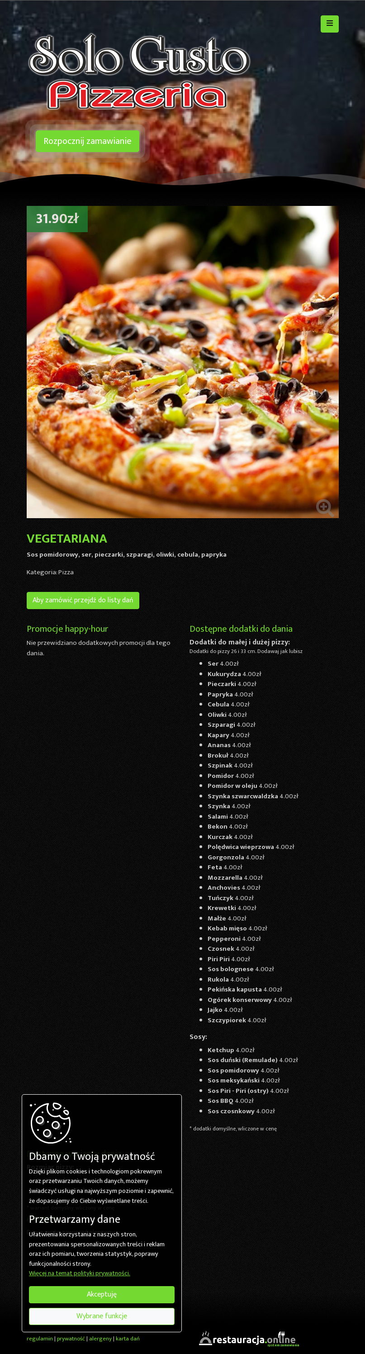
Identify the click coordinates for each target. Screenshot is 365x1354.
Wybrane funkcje (101, 1316)
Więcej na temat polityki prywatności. (79, 1274)
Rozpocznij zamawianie (87, 141)
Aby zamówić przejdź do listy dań (83, 600)
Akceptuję (102, 1294)
